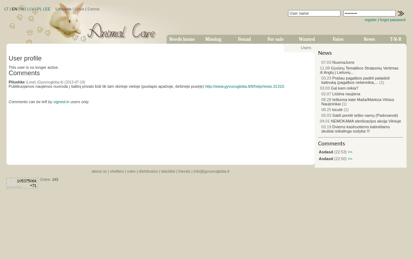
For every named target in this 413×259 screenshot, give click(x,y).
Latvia (79, 9)
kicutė (332, 109)
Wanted (307, 39)
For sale (276, 39)
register (371, 20)
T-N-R (396, 39)
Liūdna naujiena (340, 94)
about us (99, 171)
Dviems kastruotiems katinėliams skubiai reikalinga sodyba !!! (355, 129)
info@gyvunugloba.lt (211, 171)
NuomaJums (337, 62)
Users (306, 47)
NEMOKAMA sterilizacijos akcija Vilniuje (360, 121)
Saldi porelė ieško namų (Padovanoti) (359, 115)
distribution (148, 171)
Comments (331, 143)
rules (131, 171)
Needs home (182, 39)
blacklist (168, 171)
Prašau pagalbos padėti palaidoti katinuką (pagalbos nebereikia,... (355, 80)
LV (31, 9)
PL (39, 9)
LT (6, 9)
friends (184, 171)
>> (349, 152)
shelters (117, 171)
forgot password (392, 20)
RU (23, 9)
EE (48, 9)
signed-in (62, 102)
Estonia (93, 9)
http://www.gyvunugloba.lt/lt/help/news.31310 (244, 86)
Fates (338, 39)
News (369, 39)
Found (244, 39)
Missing (213, 39)
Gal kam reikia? (339, 88)
